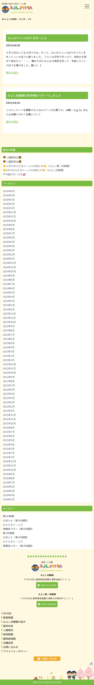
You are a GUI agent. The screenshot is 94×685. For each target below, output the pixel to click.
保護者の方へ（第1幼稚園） (18, 529)
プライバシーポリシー (15, 651)
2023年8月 (9, 330)
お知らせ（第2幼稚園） (16, 537)
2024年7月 (9, 284)
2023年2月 (9, 356)
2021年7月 (9, 432)
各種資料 (8, 643)
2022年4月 (9, 398)
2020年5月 (9, 491)
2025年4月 (9, 246)
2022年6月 (9, 389)
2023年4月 (9, 347)
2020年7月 (9, 482)
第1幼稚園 (8, 516)
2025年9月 (9, 225)
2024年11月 (9, 267)
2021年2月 (9, 453)
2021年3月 (9, 449)
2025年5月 (9, 242)
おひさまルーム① (13, 524)
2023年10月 (9, 322)
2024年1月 (9, 309)
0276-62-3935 (48, 585)
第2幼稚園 (8, 533)
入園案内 (8, 630)
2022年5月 (9, 394)
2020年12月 (9, 461)
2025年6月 (9, 237)
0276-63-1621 (48, 604)
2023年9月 (9, 326)
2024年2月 (9, 305)
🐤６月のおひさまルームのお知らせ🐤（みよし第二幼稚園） (37, 166)
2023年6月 (9, 339)
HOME (7, 613)
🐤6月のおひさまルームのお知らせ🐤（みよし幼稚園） (34, 170)
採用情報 (8, 634)
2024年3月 (9, 301)
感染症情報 (9, 638)
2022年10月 (9, 372)
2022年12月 (9, 364)
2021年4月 (9, 444)
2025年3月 (9, 250)
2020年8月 (9, 478)
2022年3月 (9, 402)
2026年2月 (9, 204)
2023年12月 (9, 313)
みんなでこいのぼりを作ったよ (27, 38)
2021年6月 (9, 436)
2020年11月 (9, 465)
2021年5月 (9, 440)
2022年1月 (9, 410)
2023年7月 (9, 335)
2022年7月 (9, 385)
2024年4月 (9, 296)
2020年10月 (9, 470)
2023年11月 (9, 318)
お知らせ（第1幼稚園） (16, 520)
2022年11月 (9, 368)
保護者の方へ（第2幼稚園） (18, 546)
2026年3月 (9, 199)
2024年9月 (9, 275)
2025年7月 (9, 233)
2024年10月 (9, 271)
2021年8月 (9, 427)
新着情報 (8, 617)
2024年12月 (9, 263)
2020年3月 (9, 499)
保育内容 (8, 626)
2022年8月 (9, 381)
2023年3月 (9, 351)
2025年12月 (9, 212)
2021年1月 (9, 457)
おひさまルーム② (13, 541)
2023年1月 (9, 360)
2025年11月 (9, 216)
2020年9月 (9, 474)
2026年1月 (9, 208)
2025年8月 (9, 229)
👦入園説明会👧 (12, 157)
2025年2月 (9, 254)
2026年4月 (9, 195)
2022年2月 (9, 406)
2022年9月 (9, 377)
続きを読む (12, 72)
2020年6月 (9, 486)
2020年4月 (9, 495)
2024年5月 (9, 292)
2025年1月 (9, 258)
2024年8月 (9, 280)
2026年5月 (9, 191)
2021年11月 (9, 419)
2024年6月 (9, 288)
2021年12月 (9, 415)
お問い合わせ (10, 647)
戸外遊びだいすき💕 (14, 174)
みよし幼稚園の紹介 (14, 622)
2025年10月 (9, 221)
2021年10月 (9, 423)
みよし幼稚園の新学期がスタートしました (34, 95)
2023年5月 (9, 343)
